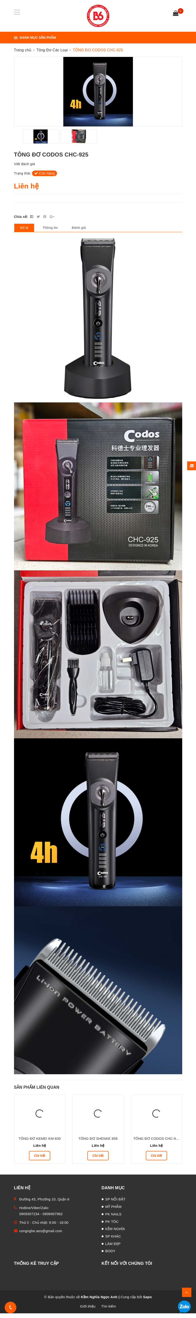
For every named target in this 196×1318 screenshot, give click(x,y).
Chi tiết (39, 1160)
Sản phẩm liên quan (36, 1092)
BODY (110, 1256)
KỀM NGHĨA (115, 1233)
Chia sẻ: (21, 221)
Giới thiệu (88, 1311)
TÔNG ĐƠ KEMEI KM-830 (39, 1143)
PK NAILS (113, 1219)
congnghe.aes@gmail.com (40, 1236)
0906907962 (53, 1218)
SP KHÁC (113, 1241)
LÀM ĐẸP (113, 1248)
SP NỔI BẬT (115, 1204)
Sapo (147, 1302)
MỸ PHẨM (113, 1211)
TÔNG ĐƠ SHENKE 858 (98, 1143)
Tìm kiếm (108, 1311)
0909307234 (29, 1218)
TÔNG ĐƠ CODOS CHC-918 (156, 1143)
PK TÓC (112, 1226)
